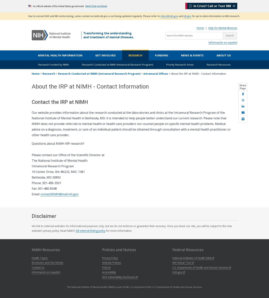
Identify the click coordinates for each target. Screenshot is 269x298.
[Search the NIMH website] (194, 35)
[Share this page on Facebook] (243, 94)
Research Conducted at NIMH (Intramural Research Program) (117, 64)
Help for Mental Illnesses (222, 28)
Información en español (222, 42)
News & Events (192, 55)
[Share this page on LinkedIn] (243, 106)
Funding (161, 55)
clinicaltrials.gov (169, 16)
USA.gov (178, 272)
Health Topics (40, 258)
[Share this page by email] (243, 113)
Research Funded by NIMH (53, 64)
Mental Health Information (60, 55)
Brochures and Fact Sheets (47, 262)
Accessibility (109, 272)
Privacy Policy (110, 258)
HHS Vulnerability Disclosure (120, 277)
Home (200, 28)
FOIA (106, 267)
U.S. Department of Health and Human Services (201, 267)
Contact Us (38, 267)
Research (135, 55)
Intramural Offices (155, 73)
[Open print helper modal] (243, 119)
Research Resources (219, 64)
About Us (224, 55)
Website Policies (111, 262)
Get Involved (105, 55)
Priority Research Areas (180, 64)
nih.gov (187, 16)
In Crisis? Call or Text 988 (212, 6)
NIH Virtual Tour (183, 262)
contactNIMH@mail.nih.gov (59, 194)
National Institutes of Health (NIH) (193, 258)
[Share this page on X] (243, 100)
